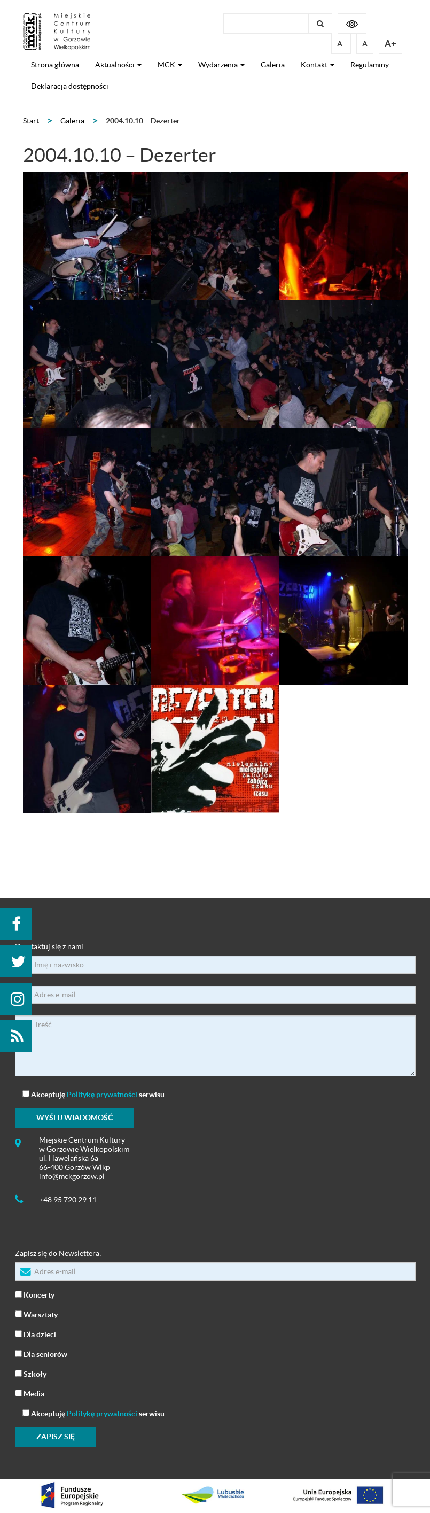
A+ (390, 43)
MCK (170, 64)
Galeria (273, 64)
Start (31, 121)
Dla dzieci (35, 1333)
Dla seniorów (41, 1353)
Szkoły (30, 1373)
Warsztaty (36, 1313)
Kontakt (317, 64)
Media (29, 1393)
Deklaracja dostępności (69, 86)
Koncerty (34, 1294)
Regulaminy (369, 64)
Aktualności (118, 64)
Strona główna (55, 64)
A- (341, 44)
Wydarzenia (221, 64)
